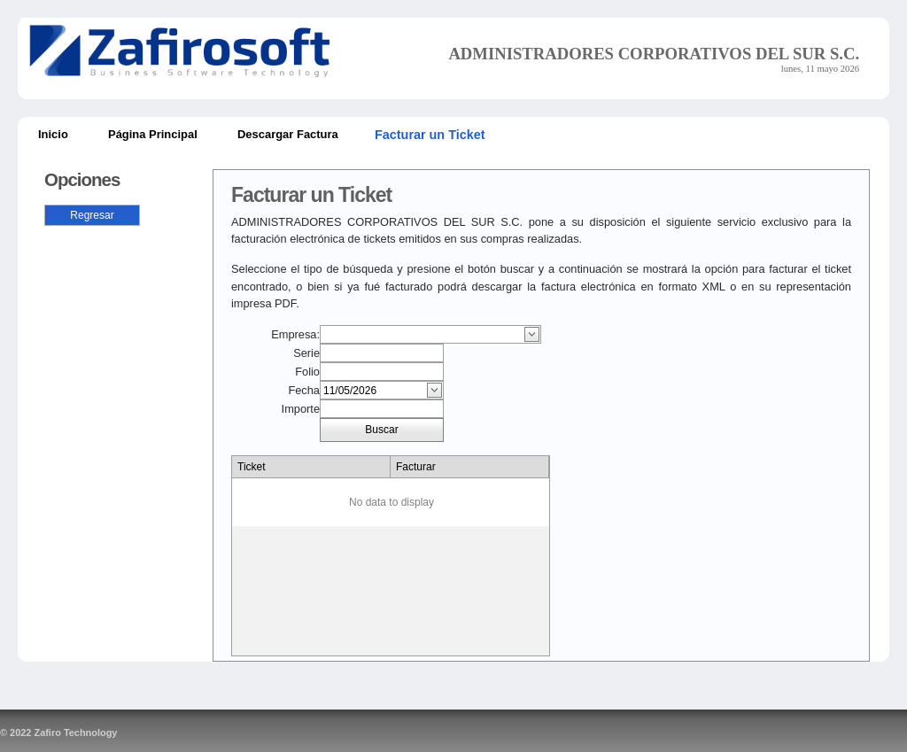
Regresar (91, 215)
